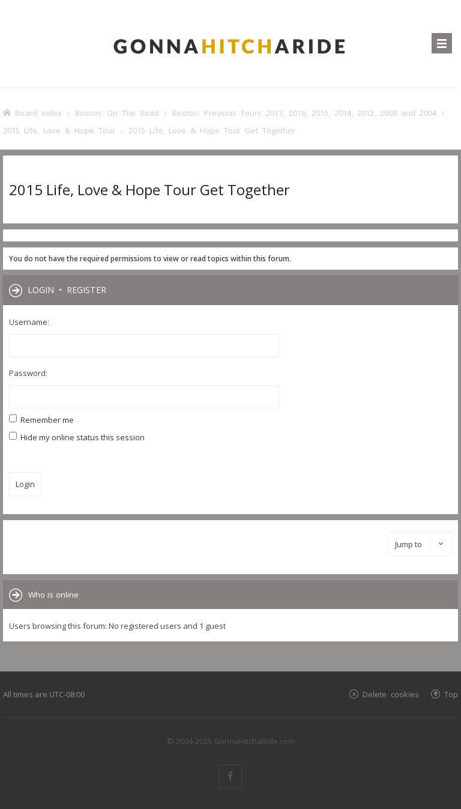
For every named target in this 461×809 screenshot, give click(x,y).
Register (86, 289)
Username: (29, 322)
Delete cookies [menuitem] (391, 694)
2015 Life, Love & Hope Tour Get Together (149, 189)
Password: (28, 373)
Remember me (41, 419)
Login (41, 289)
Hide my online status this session (77, 437)
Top (451, 694)
